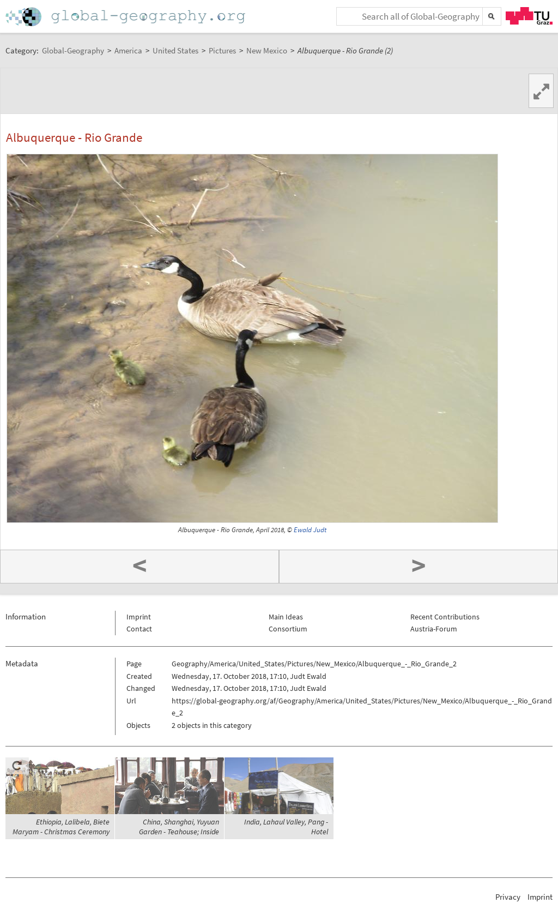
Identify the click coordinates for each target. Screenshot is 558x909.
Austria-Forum (433, 629)
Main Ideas (286, 617)
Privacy (507, 897)
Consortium (288, 629)
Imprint (138, 617)
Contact (139, 629)
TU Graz (529, 16)
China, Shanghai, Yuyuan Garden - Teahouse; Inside (179, 826)
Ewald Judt (310, 529)
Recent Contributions (445, 617)
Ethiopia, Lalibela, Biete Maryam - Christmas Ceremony (61, 826)
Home (126, 16)
